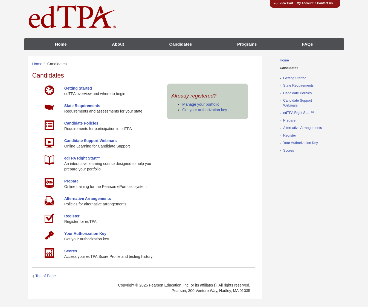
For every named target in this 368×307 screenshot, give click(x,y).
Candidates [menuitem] (180, 44)
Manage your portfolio (200, 104)
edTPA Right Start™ (298, 113)
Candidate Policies (297, 93)
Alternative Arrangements (302, 128)
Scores (288, 150)
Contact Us (325, 3)
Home (37, 64)
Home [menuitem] (61, 44)
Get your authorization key (204, 110)
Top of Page (45, 276)
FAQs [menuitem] (307, 44)
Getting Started (294, 78)
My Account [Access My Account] (305, 3)
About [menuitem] (118, 44)
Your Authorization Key (300, 143)
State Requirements (298, 85)
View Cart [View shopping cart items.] (283, 3)
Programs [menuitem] (247, 44)
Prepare (289, 120)
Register (289, 135)
